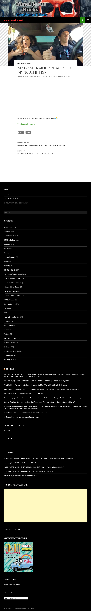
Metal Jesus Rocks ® (13, 20)
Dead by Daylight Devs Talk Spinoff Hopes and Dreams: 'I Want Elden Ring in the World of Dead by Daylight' (43, 398)
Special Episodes (10, 338)
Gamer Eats (8, 325)
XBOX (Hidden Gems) (12, 278)
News (6, 253)
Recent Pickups (9, 343)
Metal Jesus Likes (24, 64)
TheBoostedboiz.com (26, 124)
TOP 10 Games (9, 300)
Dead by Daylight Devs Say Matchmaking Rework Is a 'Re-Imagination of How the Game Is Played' (39, 402)
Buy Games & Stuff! (11, 198)
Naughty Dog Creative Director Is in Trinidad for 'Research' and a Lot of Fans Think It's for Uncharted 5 (41, 389)
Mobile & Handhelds (11, 317)
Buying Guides (9, 227)
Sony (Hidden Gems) (12, 283)
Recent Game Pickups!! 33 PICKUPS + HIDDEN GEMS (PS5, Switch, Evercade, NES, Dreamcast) (38, 459)
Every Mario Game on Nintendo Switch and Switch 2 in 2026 (26, 413)
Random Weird (9, 355)
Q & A (6, 308)
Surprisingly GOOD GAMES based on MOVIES (20, 463)
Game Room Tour (10, 236)
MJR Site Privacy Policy (12, 584)
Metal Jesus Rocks (50, 77)
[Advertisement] (45, 505)
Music (6, 330)
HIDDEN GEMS (9, 270)
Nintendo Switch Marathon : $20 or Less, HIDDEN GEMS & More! (45, 143)
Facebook (8, 439)
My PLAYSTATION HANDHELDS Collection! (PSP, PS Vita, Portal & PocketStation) (34, 467)
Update (6, 266)
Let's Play (7, 244)
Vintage (6, 334)
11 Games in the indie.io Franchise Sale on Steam (21, 417)
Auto (21, 132)
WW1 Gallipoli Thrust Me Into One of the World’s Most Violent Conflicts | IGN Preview (35, 385)
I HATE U (7, 313)
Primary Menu (88, 20)
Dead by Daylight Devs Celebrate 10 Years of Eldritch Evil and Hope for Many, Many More (36, 381)
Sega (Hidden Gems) (12, 287)
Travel (6, 261)
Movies (6, 249)
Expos (6, 190)
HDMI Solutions (9, 240)
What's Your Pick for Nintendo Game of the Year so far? (24, 393)
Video (21, 77)
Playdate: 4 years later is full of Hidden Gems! (20, 476)
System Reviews (9, 257)
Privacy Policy (8, 608)
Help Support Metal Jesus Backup (16, 203)
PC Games (7, 321)
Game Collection (10, 304)
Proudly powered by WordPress (24, 608)
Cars (28, 132)
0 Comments (65, 77)
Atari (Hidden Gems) (12, 291)
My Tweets (7, 430)
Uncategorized (9, 360)
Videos (6, 194)
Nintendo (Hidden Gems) (14, 274)
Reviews (7, 347)
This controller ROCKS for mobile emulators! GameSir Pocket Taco (28, 471)
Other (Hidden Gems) (12, 296)
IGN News (10, 369)
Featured (7, 231)
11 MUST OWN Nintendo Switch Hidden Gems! (45, 152)
